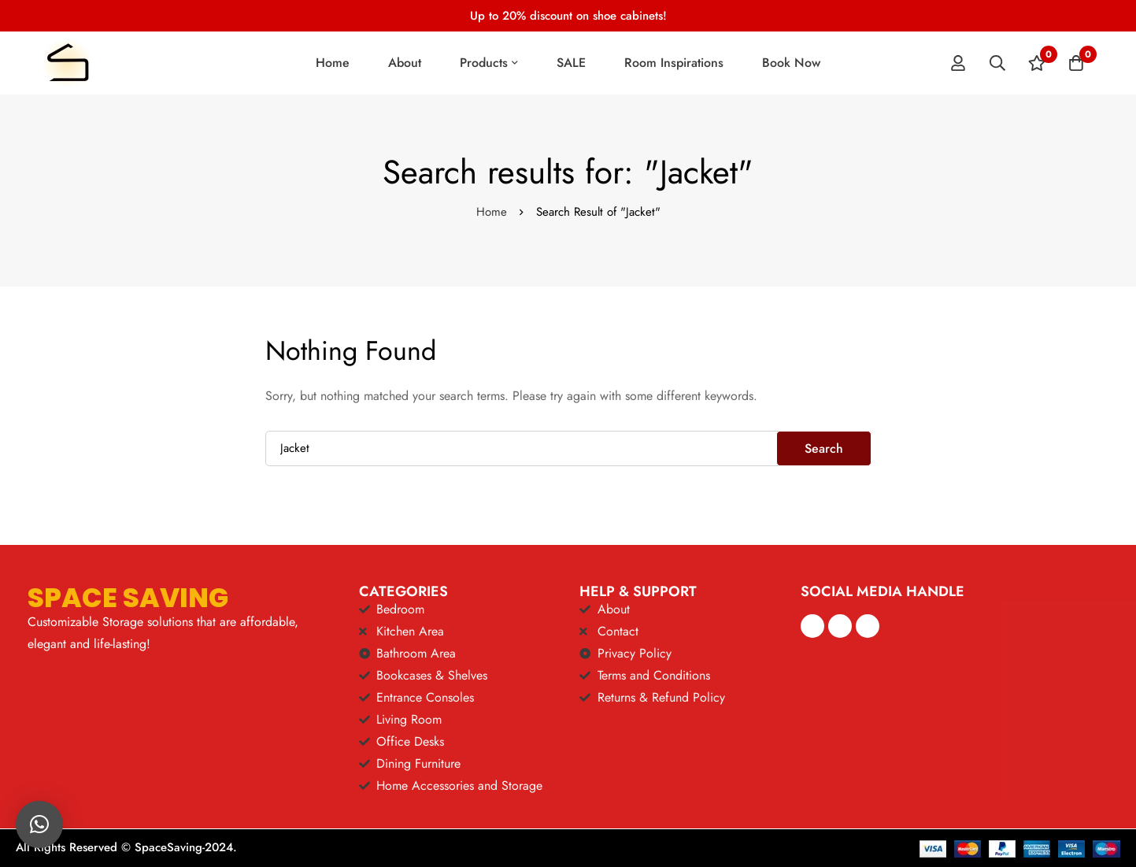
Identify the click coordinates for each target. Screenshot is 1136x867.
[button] (39, 824)
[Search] (997, 63)
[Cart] (1076, 63)
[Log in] (958, 63)
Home (491, 211)
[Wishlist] (1036, 63)
